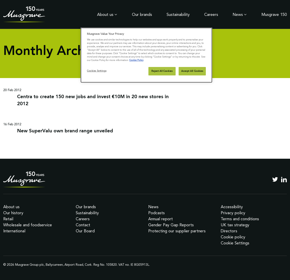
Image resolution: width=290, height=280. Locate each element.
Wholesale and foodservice (27, 224)
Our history (13, 212)
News (240, 14)
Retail (8, 218)
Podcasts (156, 212)
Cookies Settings (96, 70)
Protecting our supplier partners (177, 231)
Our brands (142, 14)
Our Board (85, 231)
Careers (211, 14)
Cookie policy (233, 237)
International (14, 231)
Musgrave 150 (274, 14)
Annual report (160, 218)
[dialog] (146, 55)
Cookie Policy (136, 60)
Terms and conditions (240, 218)
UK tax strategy (235, 224)
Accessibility (232, 206)
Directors (229, 231)
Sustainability (178, 14)
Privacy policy (233, 212)
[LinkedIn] (284, 179)
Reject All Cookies (161, 71)
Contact (83, 224)
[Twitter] (275, 179)
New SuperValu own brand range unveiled (65, 131)
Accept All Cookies (192, 71)
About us (107, 14)
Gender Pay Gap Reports (171, 224)
